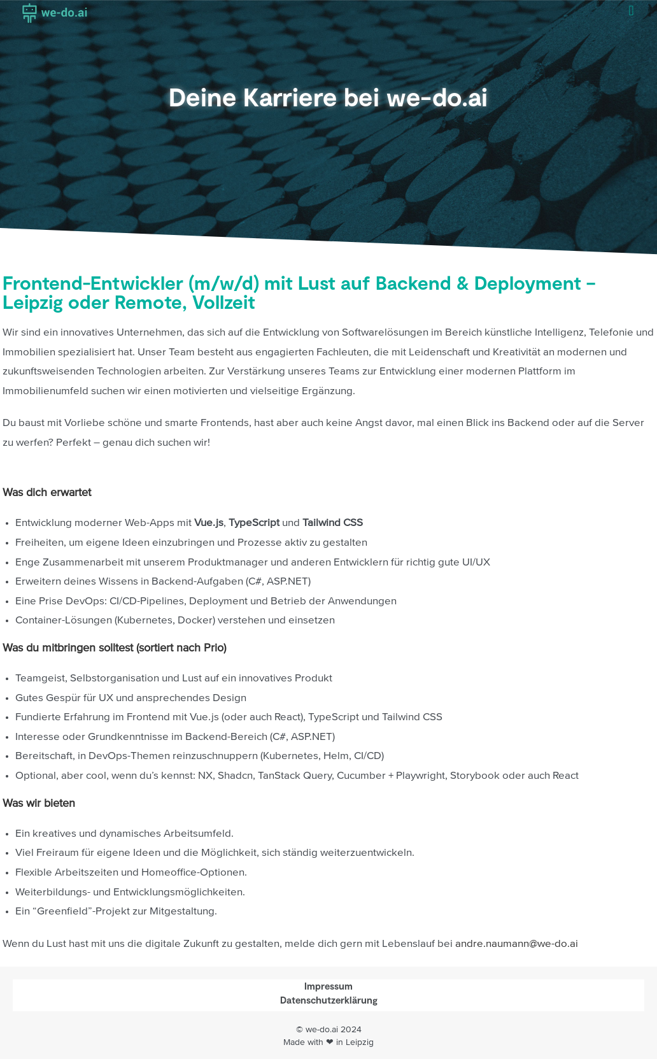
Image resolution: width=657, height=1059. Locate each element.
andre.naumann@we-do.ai (516, 944)
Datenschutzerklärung (329, 1000)
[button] (631, 10)
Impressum (328, 985)
